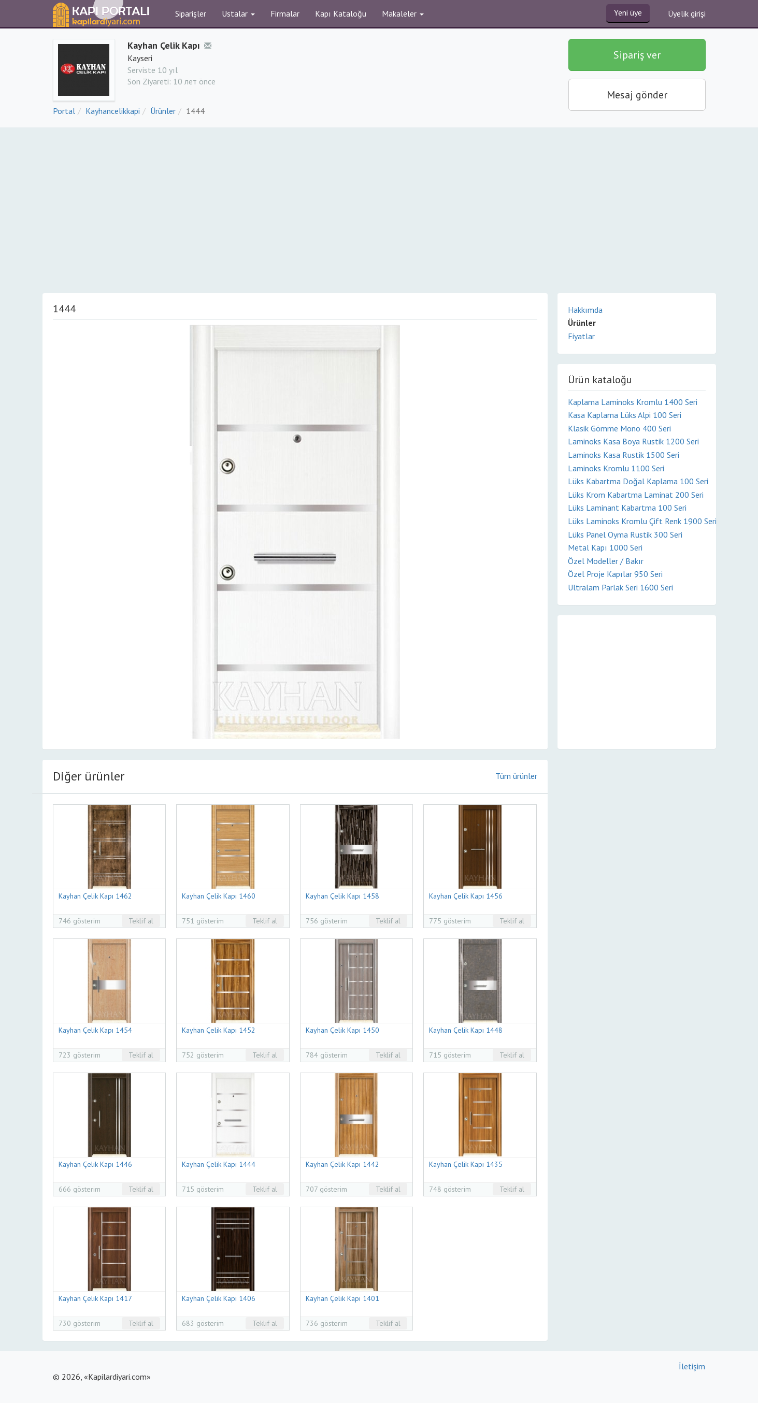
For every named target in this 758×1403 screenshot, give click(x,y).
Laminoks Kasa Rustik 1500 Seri (623, 455)
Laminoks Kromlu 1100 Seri (616, 468)
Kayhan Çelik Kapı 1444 (218, 1164)
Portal (64, 111)
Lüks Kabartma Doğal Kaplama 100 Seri (637, 481)
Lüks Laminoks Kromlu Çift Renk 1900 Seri (637, 521)
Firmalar (284, 13)
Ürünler (163, 111)
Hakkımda (585, 310)
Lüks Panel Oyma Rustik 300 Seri (625, 534)
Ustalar (238, 13)
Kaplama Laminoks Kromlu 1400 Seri (632, 402)
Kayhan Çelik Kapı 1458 (342, 896)
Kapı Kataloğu (340, 13)
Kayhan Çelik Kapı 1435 (466, 1164)
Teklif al (140, 920)
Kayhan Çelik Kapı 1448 (466, 1030)
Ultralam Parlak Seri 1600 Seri (620, 587)
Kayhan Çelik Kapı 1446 (95, 1164)
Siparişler (190, 13)
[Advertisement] (379, 205)
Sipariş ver (637, 55)
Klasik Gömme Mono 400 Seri (619, 428)
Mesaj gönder (637, 95)
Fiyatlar (581, 336)
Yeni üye (628, 12)
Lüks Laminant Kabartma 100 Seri (627, 507)
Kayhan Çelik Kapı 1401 (342, 1298)
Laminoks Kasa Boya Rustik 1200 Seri (633, 441)
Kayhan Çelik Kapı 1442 (342, 1164)
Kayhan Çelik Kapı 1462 (95, 896)
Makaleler (403, 13)
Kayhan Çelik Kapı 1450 (342, 1030)
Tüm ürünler (516, 776)
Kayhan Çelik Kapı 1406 (218, 1298)
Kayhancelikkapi (112, 111)
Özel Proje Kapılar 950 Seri (615, 574)
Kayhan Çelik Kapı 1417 (95, 1298)
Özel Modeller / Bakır (605, 561)
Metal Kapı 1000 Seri (605, 547)
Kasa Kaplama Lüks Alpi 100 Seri (624, 415)
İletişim (692, 1366)
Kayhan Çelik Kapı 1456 (466, 896)
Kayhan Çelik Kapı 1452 (218, 1030)
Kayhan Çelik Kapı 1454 (95, 1030)
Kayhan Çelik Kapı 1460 (218, 896)
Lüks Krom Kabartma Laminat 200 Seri (636, 494)
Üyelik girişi (687, 13)
